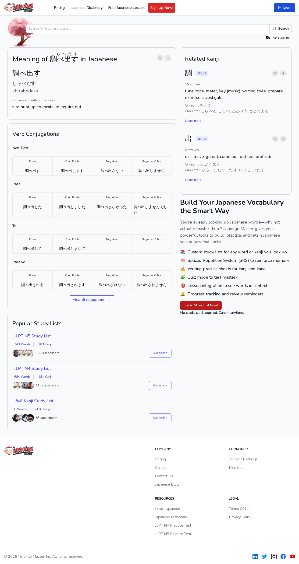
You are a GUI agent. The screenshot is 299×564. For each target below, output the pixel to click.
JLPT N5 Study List (32, 336)
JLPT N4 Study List (32, 368)
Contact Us (164, 476)
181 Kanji (45, 377)
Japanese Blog (167, 484)
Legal (234, 498)
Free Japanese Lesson (126, 7)
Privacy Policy (240, 517)
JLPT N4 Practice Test (173, 525)
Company (163, 449)
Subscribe (160, 353)
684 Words (22, 377)
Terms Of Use (240, 508)
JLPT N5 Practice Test (173, 533)
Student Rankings (243, 459)
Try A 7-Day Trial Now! (201, 305)
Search (280, 28)
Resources (164, 498)
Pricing (59, 7)
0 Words (20, 409)
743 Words (22, 344)
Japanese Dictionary (86, 7)
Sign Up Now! (161, 7)
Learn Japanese (167, 508)
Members (237, 467)
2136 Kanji (42, 409)
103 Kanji (45, 344)
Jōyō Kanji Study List (33, 401)
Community (238, 449)
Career (160, 467)
